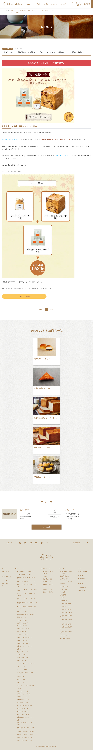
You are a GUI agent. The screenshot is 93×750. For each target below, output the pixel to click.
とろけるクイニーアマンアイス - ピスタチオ (27, 589)
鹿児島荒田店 (63, 600)
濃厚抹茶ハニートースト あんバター (26, 614)
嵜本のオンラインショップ (10, 139)
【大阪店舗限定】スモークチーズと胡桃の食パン (27, 603)
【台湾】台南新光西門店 (66, 627)
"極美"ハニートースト (22, 691)
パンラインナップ (20, 568)
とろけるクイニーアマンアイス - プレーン (27, 585)
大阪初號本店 (63, 579)
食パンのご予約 (6, 577)
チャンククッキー (21, 654)
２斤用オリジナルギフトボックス (25, 734)
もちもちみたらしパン (23, 623)
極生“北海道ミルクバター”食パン (25, 717)
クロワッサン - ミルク (23, 702)
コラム (80, 568)
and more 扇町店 (64, 635)
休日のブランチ (47, 581)
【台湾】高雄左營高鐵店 (66, 632)
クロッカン (20, 688)
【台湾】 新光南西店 (65, 609)
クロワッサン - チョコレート (25, 705)
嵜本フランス (20, 682)
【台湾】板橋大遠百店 (66, 612)
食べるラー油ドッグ (22, 625)
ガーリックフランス (22, 669)
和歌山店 (62, 592)
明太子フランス (21, 679)
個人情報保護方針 (82, 579)
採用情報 (80, 575)
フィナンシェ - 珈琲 (22, 660)
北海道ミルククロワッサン (24, 617)
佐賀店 (62, 598)
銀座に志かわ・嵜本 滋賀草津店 (66, 572)
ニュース (4, 580)
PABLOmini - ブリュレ (23, 708)
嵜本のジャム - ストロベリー (24, 643)
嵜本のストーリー (6, 584)
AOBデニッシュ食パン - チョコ (25, 740)
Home (3, 10)
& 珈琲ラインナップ (47, 568)
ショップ (61, 568)
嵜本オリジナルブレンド (48, 585)
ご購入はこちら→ (24, 296)
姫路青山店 (63, 595)
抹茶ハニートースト (22, 611)
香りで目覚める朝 (47, 579)
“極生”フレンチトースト (23, 628)
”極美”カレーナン (21, 631)
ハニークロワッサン (22, 620)
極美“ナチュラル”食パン (23, 714)
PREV (41, 309)
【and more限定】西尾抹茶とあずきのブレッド (26, 607)
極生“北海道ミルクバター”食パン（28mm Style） (25, 728)
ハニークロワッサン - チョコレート (26, 663)
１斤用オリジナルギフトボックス (25, 731)
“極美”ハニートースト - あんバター (26, 685)
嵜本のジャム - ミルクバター (24, 637)
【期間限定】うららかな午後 (48, 572)
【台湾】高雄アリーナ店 (66, 620)
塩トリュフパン (21, 676)
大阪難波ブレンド (47, 589)
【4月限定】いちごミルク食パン (25, 571)
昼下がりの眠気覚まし (48, 592)
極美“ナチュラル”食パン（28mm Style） (25, 723)
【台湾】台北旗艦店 (65, 603)
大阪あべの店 (63, 589)
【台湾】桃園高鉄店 (65, 624)
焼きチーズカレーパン (23, 651)
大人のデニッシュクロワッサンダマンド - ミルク (27, 672)
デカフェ (45, 576)
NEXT (52, 309)
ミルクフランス (21, 666)
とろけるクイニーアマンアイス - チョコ (27, 598)
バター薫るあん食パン (63, 155)
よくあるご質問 (82, 571)
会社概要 (80, 584)
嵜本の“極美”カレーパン (23, 699)
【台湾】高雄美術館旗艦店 (66, 616)
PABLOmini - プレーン (23, 711)
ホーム (4, 568)
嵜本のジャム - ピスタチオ (24, 640)
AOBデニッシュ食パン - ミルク (25, 737)
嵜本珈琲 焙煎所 (64, 586)
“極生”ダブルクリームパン (24, 694)
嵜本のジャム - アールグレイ (24, 646)
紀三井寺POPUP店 (65, 638)
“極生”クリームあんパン (23, 697)
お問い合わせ (81, 590)
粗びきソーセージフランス (24, 574)
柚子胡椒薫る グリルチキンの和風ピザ (26, 578)
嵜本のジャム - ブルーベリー (24, 649)
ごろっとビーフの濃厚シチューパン (26, 581)
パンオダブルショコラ (23, 634)
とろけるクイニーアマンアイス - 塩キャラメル (27, 594)
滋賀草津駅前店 (64, 576)
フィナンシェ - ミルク (22, 657)
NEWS (8, 10)
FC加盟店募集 (82, 587)
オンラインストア (6, 572)
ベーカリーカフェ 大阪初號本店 (66, 582)
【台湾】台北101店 (65, 606)
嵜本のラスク (20, 720)
